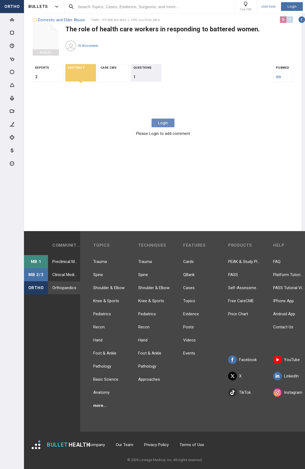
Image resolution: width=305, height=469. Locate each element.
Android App (284, 313)
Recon (99, 327)
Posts (188, 327)
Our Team (124, 444)
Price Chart (238, 313)
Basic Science (105, 379)
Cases (189, 287)
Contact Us (283, 327)
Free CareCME (241, 300)
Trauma (100, 261)
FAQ (276, 261)
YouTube (286, 359)
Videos (189, 340)
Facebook (242, 359)
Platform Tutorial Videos (289, 274)
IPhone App (283, 300)
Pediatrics (102, 313)
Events (189, 353)
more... (100, 405)
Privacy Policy (156, 444)
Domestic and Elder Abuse (59, 20)
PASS (233, 274)
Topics (189, 300)
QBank (189, 274)
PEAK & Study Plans (244, 261)
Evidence (191, 313)
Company (96, 444)
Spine (98, 274)
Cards (188, 261)
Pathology (102, 366)
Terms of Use (192, 444)
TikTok (239, 392)
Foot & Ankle (104, 353)
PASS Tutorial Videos (289, 287)
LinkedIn (286, 376)
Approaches (149, 379)
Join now (268, 6)
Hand (97, 340)
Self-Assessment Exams (244, 287)
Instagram (287, 392)
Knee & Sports (106, 300)
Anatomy (101, 392)
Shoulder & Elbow (109, 287)
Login (292, 6)
